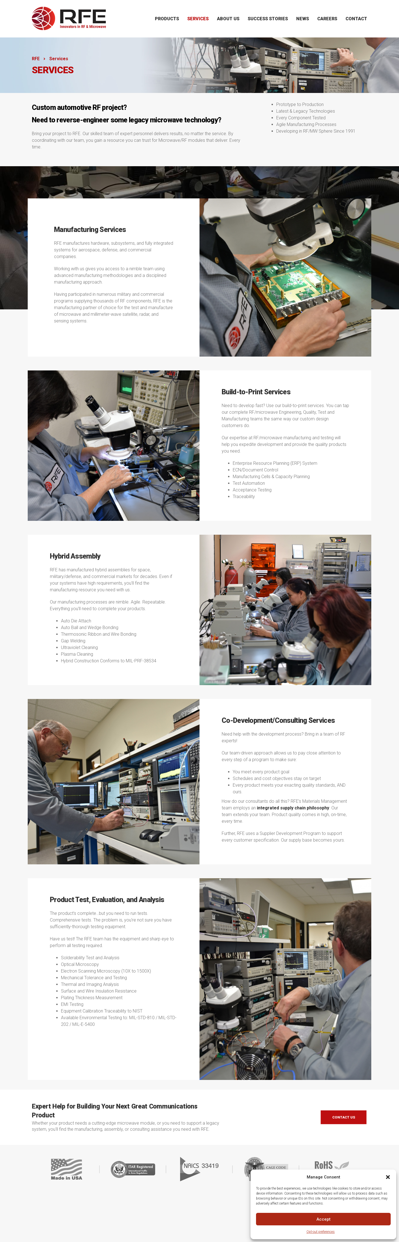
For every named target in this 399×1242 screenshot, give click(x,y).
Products (167, 18)
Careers (327, 18)
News (302, 18)
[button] (388, 1177)
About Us (228, 18)
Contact (356, 18)
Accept (323, 1219)
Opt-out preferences (320, 1232)
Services (198, 18)
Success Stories (268, 18)
